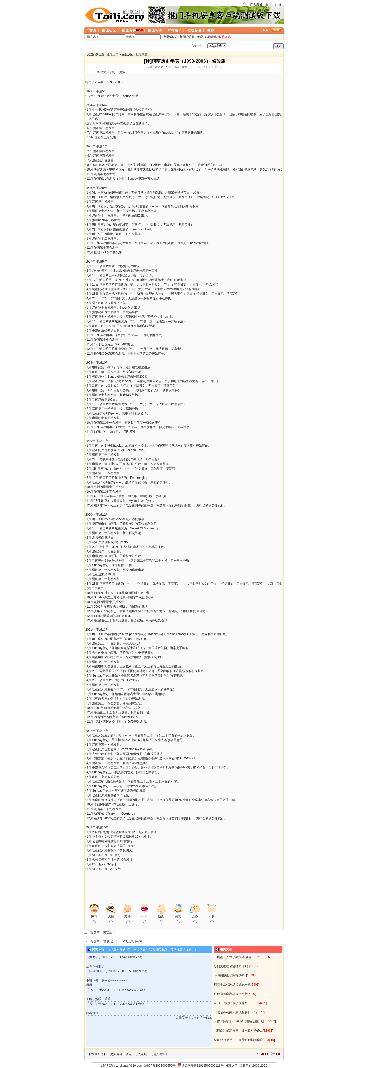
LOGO (115, 15)
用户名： (106, 37)
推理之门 (112, 54)
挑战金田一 (110, 932)
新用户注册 (187, 37)
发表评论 (97, 1054)
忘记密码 (211, 37)
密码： (143, 37)
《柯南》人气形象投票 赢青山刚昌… (239, 957)
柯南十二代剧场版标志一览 (232, 984)
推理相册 (155, 30)
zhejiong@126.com (129, 1065)
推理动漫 (141, 54)
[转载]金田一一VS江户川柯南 (122, 941)
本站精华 (175, 30)
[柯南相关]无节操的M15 (230, 975)
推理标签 (195, 30)
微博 (210, 30)
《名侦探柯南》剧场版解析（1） (236, 1012)
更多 (122, 72)
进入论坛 (159, 1054)
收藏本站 (224, 37)
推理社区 (109, 30)
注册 (278, 5)
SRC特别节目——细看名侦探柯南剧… (240, 1040)
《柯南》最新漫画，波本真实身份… (238, 1030)
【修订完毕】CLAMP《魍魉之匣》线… (240, 1021)
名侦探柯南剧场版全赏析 (231, 994)
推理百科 (129, 30)
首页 (269, 5)
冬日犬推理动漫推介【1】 (231, 966)
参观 (200, 37)
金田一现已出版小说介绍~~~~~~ (236, 1003)
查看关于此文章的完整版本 (194, 1018)
